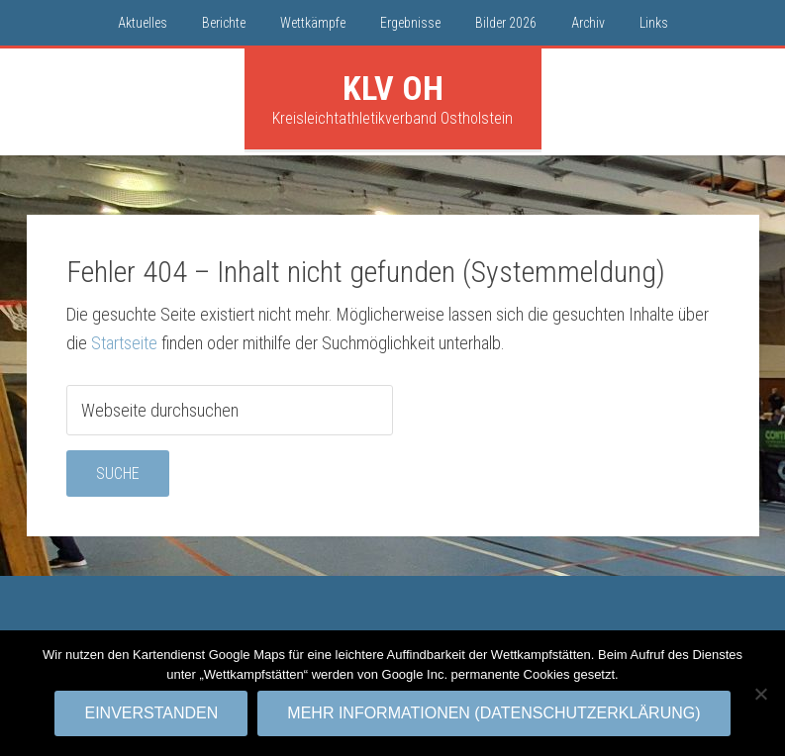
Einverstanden (151, 713)
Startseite (124, 342)
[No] (760, 694)
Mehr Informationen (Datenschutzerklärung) (493, 713)
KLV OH (393, 88)
